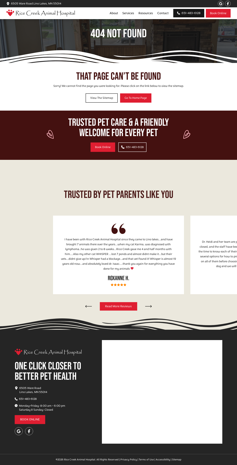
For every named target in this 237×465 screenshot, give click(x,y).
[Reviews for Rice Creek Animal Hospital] (118, 306)
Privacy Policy (128, 459)
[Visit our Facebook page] (228, 3)
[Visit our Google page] (220, 3)
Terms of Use (146, 459)
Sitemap (176, 459)
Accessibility (163, 459)
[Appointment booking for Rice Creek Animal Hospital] (218, 13)
